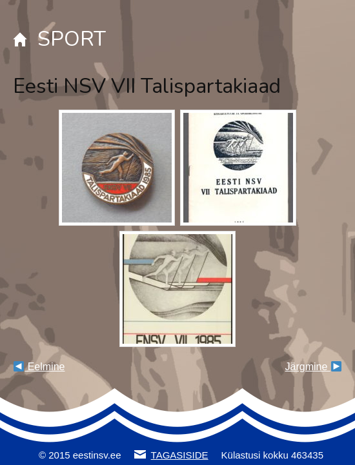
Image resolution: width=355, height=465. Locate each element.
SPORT (71, 39)
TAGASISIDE (179, 455)
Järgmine (313, 366)
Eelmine (39, 366)
